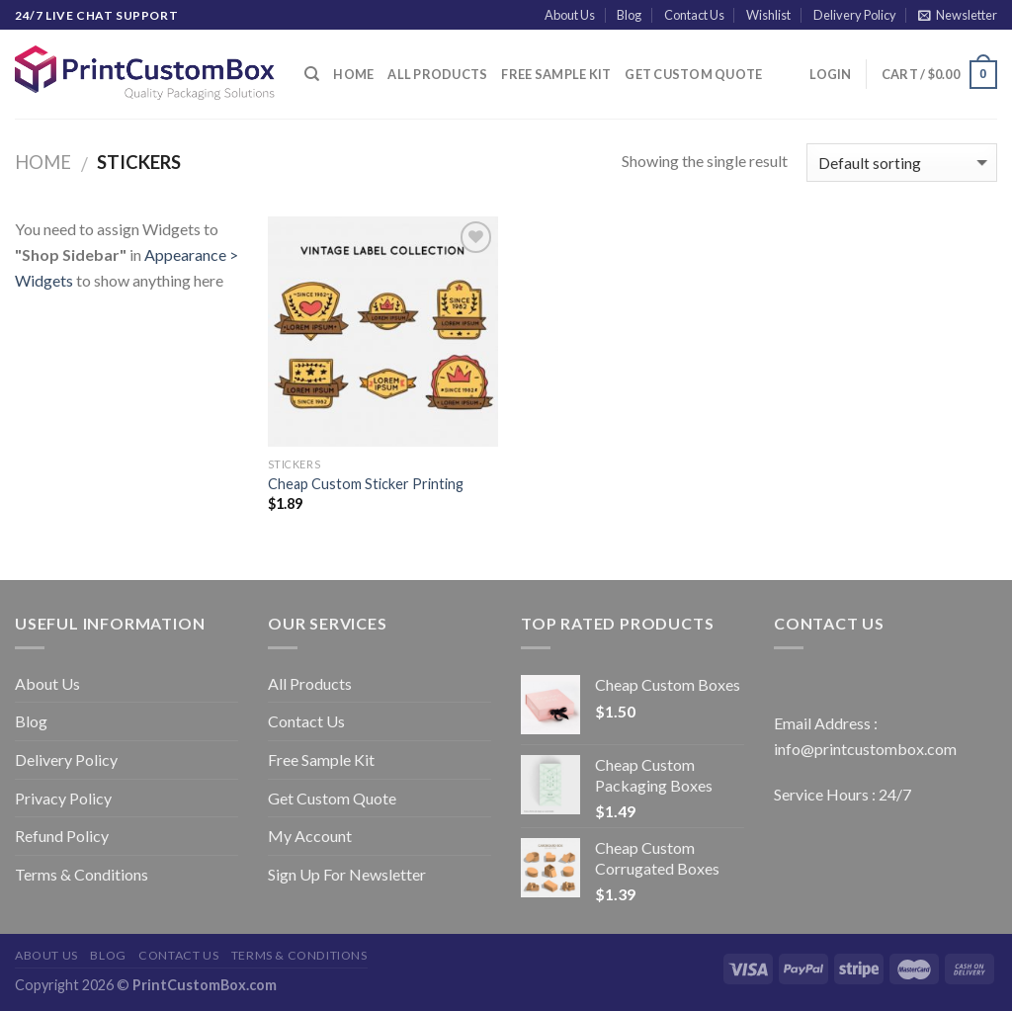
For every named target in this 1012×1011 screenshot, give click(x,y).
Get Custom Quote (693, 74)
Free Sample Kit (556, 74)
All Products (437, 74)
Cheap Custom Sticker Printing (366, 483)
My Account (310, 835)
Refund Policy (62, 835)
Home (353, 74)
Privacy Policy (63, 798)
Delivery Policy (854, 15)
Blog (629, 15)
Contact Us (694, 15)
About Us (570, 15)
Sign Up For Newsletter (347, 874)
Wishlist (768, 15)
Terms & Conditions (81, 874)
